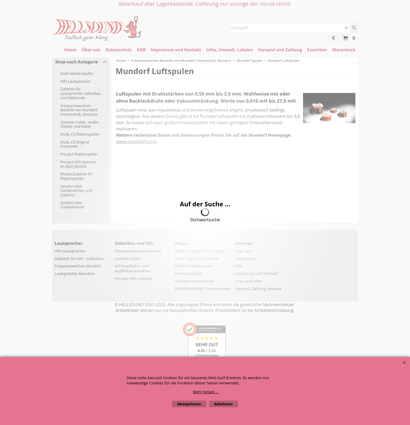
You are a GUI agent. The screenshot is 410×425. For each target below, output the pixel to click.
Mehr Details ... (206, 391)
